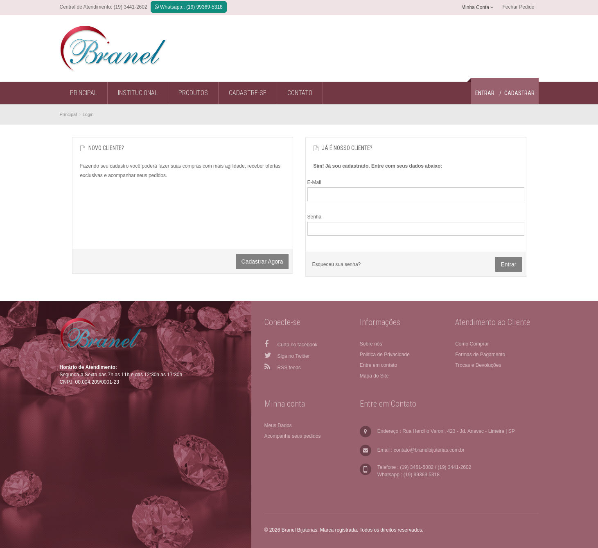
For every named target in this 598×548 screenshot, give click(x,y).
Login (88, 114)
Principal (68, 114)
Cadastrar (519, 93)
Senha (314, 217)
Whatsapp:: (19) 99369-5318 (189, 7)
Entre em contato (378, 365)
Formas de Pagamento (480, 354)
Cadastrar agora (262, 261)
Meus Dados (278, 425)
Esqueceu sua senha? (336, 264)
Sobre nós (371, 344)
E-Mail (314, 182)
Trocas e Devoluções (478, 365)
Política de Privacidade (385, 354)
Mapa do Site (374, 376)
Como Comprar (472, 344)
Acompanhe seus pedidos (292, 436)
